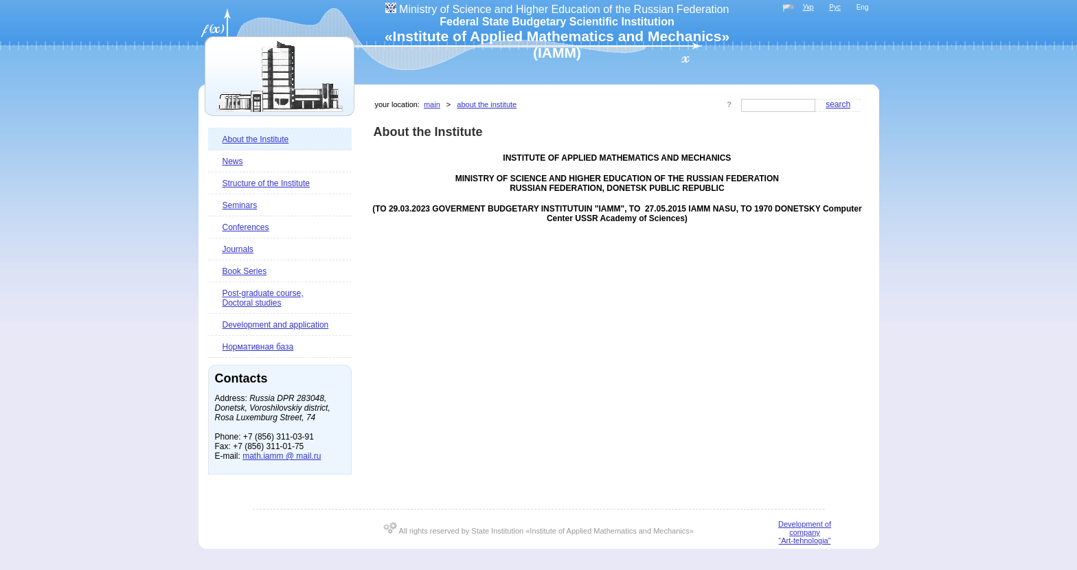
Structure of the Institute (266, 183)
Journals (238, 249)
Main (432, 104)
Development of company (804, 528)
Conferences (246, 227)
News (233, 161)
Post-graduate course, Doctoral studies (263, 298)
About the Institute (256, 139)
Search (838, 104)
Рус (835, 7)
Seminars (240, 205)
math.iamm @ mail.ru (281, 456)
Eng (863, 7)
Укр (808, 7)
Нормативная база (258, 347)
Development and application (276, 325)
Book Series (245, 271)
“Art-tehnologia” (805, 540)
